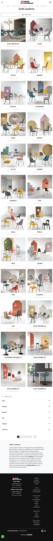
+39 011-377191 (17, 487)
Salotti (36, 501)
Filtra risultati (26, 14)
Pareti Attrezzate (36, 499)
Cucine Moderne (36, 489)
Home (8, 6)
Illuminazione (36, 522)
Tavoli (36, 505)
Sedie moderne (41, 6)
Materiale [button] (4, 412)
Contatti (36, 483)
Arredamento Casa (20, 6)
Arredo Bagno (36, 507)
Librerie (36, 497)
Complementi (36, 524)
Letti (36, 513)
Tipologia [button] (4, 423)
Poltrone (36, 503)
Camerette (36, 516)
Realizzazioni (36, 482)
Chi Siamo (36, 480)
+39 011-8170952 (17, 495)
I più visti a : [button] (5, 429)
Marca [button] (3, 401)
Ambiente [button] (4, 406)
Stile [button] (3, 418)
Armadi (36, 515)
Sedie (31, 6)
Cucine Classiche (36, 491)
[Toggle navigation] (50, 2)
